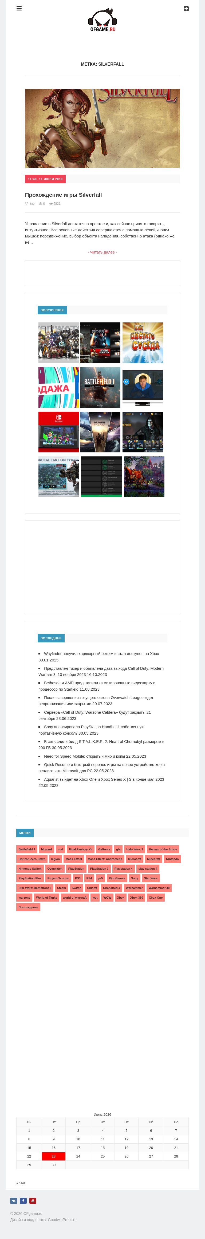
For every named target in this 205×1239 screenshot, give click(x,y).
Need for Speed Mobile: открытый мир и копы (85, 755)
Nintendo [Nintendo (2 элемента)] (172, 857)
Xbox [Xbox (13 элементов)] (120, 896)
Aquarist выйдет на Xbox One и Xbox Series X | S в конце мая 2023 (105, 778)
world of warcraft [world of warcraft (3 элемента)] (75, 896)
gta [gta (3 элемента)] (118, 848)
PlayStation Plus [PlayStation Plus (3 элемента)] (29, 877)
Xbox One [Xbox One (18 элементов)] (156, 896)
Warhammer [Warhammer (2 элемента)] (134, 886)
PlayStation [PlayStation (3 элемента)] (76, 867)
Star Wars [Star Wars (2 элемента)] (151, 877)
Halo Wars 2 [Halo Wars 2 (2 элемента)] (134, 848)
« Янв (20, 1182)
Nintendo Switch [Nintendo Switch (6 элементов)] (29, 867)
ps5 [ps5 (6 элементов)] (100, 877)
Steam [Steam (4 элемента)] (61, 886)
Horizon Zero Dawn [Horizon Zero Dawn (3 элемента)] (31, 857)
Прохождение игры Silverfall (66, 194)
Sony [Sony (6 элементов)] (134, 877)
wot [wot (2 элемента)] (95, 896)
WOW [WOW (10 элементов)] (107, 896)
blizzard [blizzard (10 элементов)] (46, 848)
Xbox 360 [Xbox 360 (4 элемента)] (136, 896)
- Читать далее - (103, 252)
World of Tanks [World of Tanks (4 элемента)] (46, 896)
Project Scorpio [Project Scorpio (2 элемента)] (58, 877)
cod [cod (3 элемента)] (60, 848)
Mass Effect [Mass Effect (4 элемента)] (74, 857)
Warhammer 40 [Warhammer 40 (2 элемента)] (159, 886)
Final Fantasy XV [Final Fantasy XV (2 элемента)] (80, 848)
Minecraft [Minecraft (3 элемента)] (153, 857)
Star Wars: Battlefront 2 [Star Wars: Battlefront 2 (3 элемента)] (34, 886)
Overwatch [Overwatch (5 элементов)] (55, 867)
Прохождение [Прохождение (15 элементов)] (28, 905)
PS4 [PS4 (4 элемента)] (89, 877)
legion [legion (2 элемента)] (55, 857)
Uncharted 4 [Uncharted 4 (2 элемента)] (111, 886)
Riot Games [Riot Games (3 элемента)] (117, 877)
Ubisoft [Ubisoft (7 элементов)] (92, 886)
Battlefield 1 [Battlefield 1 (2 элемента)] (26, 848)
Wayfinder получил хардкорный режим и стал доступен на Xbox (103, 654)
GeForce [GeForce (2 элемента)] (104, 848)
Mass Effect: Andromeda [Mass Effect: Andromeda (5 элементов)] (105, 857)
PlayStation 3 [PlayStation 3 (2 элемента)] (99, 867)
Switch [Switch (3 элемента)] (76, 886)
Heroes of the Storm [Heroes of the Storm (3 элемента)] (163, 848)
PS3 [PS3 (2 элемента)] (78, 877)
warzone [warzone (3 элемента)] (24, 896)
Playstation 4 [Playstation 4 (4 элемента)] (124, 867)
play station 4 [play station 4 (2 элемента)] (148, 867)
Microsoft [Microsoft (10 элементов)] (134, 857)
